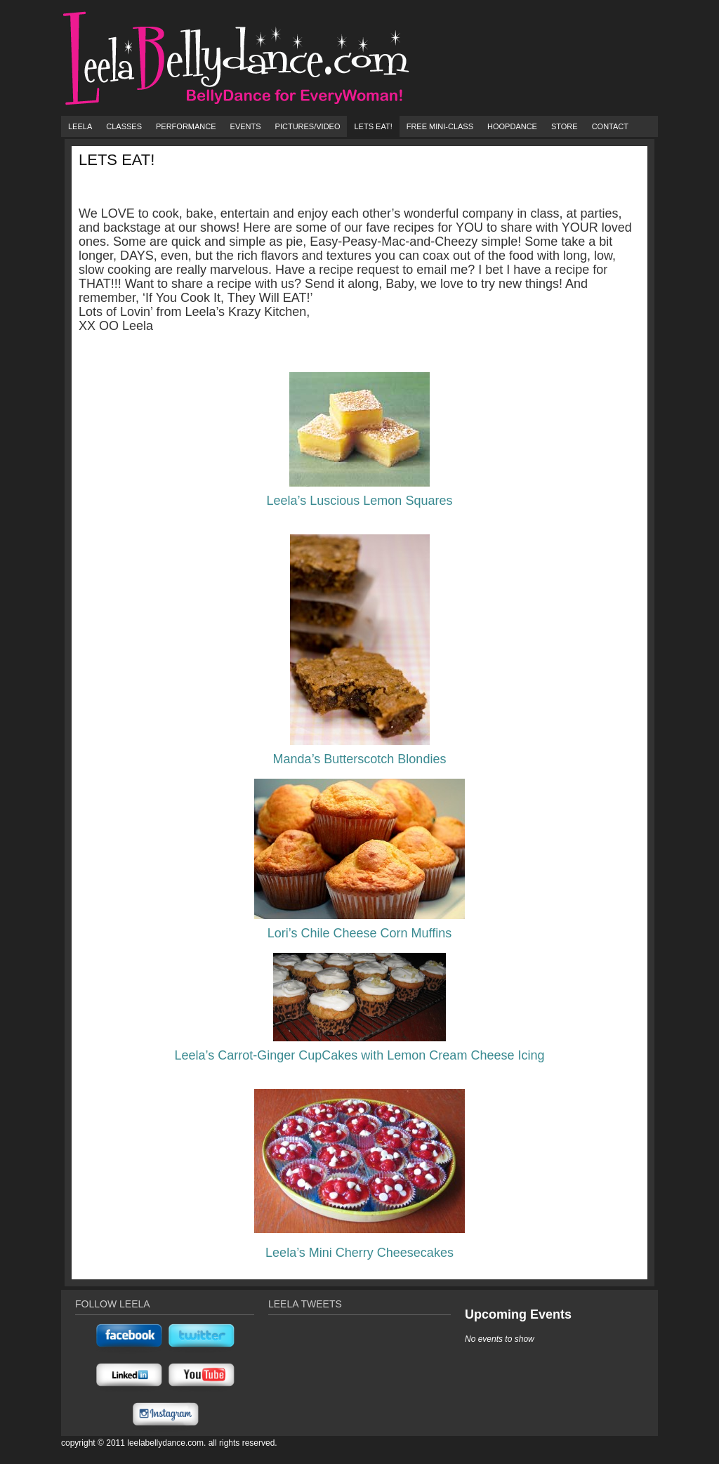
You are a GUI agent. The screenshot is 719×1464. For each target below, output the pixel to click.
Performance (186, 126)
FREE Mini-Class (440, 126)
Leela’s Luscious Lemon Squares (360, 501)
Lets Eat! (373, 126)
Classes (124, 126)
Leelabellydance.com (165, 1443)
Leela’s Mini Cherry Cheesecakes (359, 1253)
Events (245, 126)
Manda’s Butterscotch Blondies (360, 759)
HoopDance (512, 126)
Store (564, 126)
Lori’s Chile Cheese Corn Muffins (359, 933)
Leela (80, 126)
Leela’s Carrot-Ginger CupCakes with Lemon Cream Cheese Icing (360, 1055)
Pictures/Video (308, 126)
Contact (610, 126)
